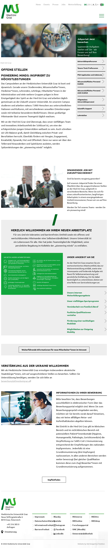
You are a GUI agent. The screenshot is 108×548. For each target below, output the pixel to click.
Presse (55, 4)
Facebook (59, 529)
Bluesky (57, 516)
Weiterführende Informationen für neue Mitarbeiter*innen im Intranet (54, 349)
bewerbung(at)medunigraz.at (15, 381)
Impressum (40, 516)
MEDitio (95, 516)
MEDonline (77, 521)
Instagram (59, 525)
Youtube (57, 521)
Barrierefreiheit (42, 529)
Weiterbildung (74, 4)
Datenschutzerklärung (45, 521)
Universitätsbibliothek (82, 533)
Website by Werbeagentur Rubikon (91, 544)
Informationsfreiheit (44, 525)
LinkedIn (58, 533)
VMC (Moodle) (78, 529)
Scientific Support (90, 108)
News (38, 4)
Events (47, 4)
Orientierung (11, 531)
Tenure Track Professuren (90, 68)
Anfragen (11, 527)
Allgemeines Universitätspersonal (90, 100)
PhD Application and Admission (90, 75)
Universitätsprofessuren (90, 61)
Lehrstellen (90, 115)
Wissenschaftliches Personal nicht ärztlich (90, 91)
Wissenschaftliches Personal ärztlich (90, 82)
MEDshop (95, 521)
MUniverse (77, 516)
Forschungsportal (80, 525)
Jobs (63, 4)
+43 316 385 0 (13, 524)
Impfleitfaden (54, 479)
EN (89, 4)
